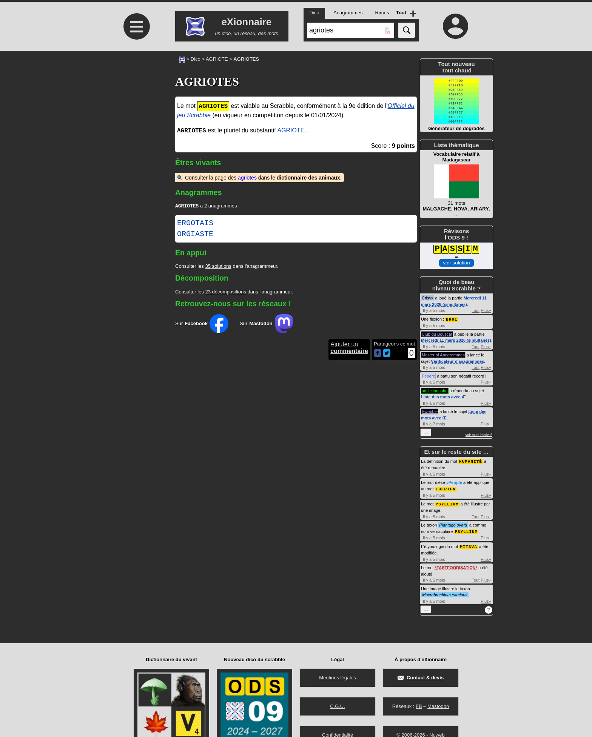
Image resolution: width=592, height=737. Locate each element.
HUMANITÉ (470, 461)
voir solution (456, 263)
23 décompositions (225, 292)
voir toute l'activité (479, 434)
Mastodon (438, 706)
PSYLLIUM (447, 502)
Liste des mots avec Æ (443, 396)
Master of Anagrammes (443, 354)
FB (419, 706)
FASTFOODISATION (456, 565)
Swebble (430, 411)
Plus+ (486, 310)
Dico (195, 59)
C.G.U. (337, 706)
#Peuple (454, 481)
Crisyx (427, 298)
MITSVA (468, 544)
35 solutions (218, 267)
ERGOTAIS (195, 224)
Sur (201, 324)
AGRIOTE (217, 59)
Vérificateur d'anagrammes (457, 361)
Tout (475, 310)
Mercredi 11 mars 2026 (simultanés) (456, 340)
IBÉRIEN (446, 488)
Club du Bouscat (437, 334)
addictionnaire (435, 390)
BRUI (451, 319)
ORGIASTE (195, 235)
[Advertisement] (135, 114)
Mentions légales (337, 677)
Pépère (428, 375)
